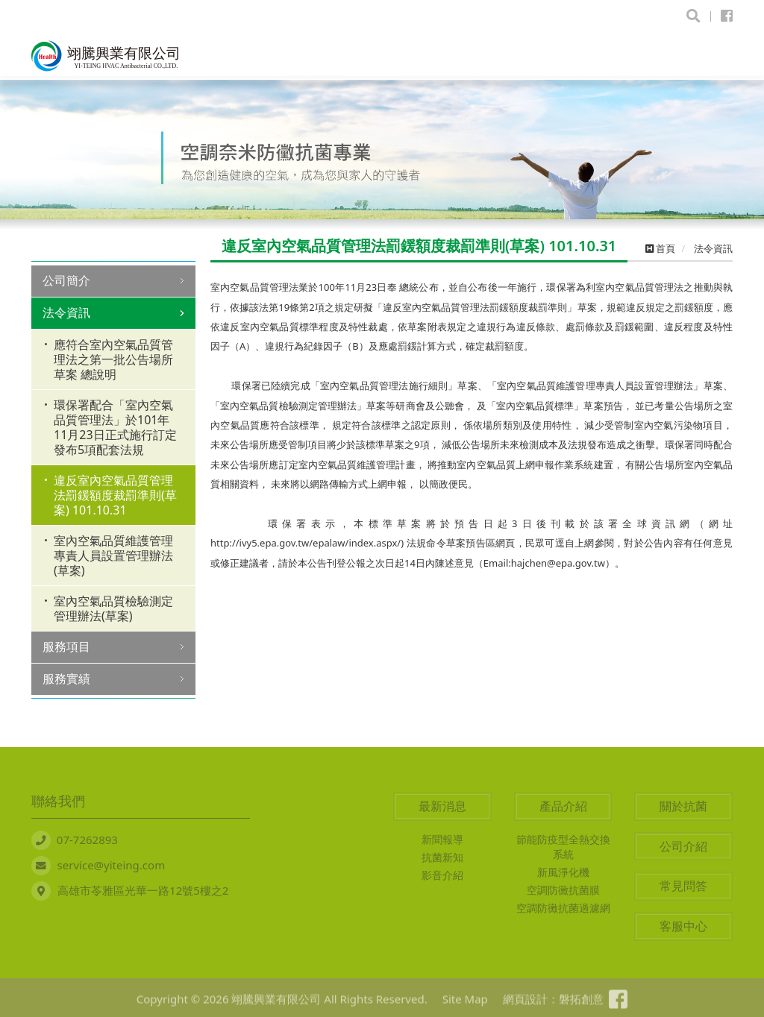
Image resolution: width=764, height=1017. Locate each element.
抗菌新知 (442, 857)
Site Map (458, 1005)
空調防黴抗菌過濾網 (563, 908)
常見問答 (683, 886)
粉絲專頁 (625, 1005)
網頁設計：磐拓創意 (546, 1005)
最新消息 (442, 806)
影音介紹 (442, 875)
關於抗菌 (683, 806)
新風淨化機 (563, 872)
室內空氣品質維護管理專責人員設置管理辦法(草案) (113, 555)
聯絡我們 (58, 801)
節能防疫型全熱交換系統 (563, 846)
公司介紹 (683, 846)
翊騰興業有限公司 (106, 56)
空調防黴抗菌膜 (563, 890)
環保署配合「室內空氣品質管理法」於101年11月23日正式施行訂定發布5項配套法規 (115, 427)
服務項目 (66, 646)
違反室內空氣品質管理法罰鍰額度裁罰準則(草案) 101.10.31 (115, 495)
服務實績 (66, 678)
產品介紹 (563, 806)
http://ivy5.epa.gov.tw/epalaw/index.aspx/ (305, 543)
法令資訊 (66, 312)
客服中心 (683, 926)
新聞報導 (442, 839)
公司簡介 (66, 280)
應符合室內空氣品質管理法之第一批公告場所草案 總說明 (113, 359)
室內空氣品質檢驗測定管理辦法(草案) (113, 608)
